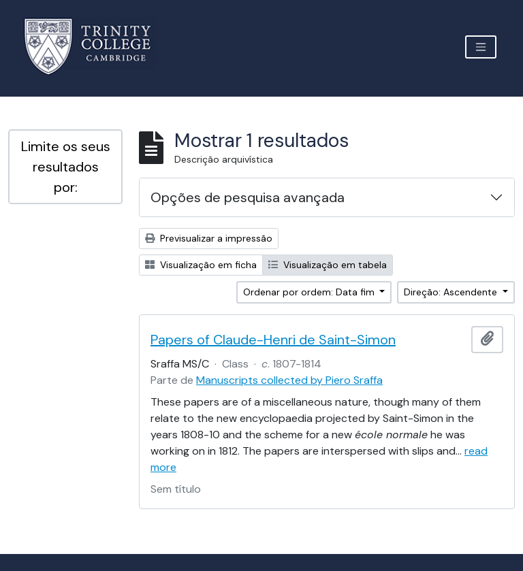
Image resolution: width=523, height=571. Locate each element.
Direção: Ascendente (452, 292)
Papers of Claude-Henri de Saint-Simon (273, 339)
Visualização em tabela (327, 265)
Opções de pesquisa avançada (247, 197)
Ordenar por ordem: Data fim (310, 292)
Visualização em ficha (201, 265)
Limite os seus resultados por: (65, 166)
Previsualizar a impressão (208, 238)
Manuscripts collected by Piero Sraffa (289, 380)
